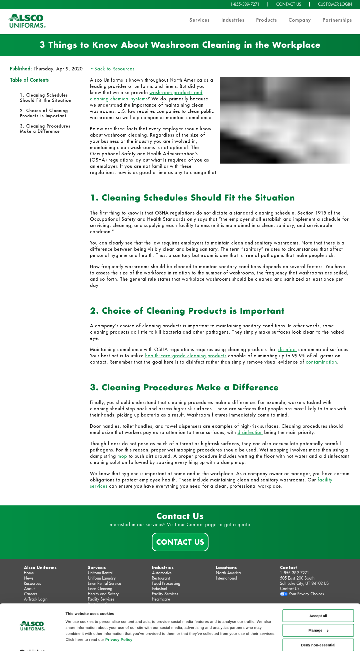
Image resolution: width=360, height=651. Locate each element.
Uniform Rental (100, 572)
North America (228, 572)
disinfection (250, 432)
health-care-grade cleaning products (185, 356)
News (29, 578)
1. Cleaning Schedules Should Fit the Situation (46, 98)
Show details (77, 641)
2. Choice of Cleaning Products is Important (44, 113)
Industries (233, 20)
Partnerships (337, 20)
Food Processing (166, 583)
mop (122, 456)
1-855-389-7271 (245, 4)
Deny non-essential (318, 633)
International (226, 578)
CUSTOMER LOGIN (335, 4)
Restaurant (161, 578)
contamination (321, 362)
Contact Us (180, 541)
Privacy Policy (118, 627)
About (29, 588)
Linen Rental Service (104, 583)
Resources (32, 583)
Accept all (318, 604)
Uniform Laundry (102, 578)
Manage (318, 618)
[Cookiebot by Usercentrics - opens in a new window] (32, 641)
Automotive (162, 572)
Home (29, 572)
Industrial (159, 588)
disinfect (287, 349)
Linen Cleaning (100, 588)
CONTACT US (288, 4)
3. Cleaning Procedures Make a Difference (45, 129)
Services (200, 20)
